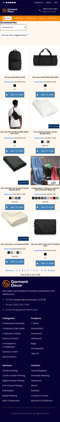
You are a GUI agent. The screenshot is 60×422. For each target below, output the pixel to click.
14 (42, 270)
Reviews (35, 390)
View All (35, 353)
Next (53, 270)
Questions (36, 380)
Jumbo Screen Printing (13, 375)
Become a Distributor (42, 400)
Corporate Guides (11, 333)
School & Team (10, 351)
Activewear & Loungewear (9, 345)
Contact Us (38, 3)
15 (45, 270)
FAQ (56, 3)
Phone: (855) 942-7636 (17, 304)
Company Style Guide (13, 328)
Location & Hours (39, 395)
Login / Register (51, 18)
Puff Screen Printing (12, 385)
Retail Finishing (9, 395)
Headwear (36, 338)
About (48, 3)
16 (48, 270)
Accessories (37, 348)
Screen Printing (10, 370)
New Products (9, 356)
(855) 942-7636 (49, 12)
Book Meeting (18, 18)
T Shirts (34, 323)
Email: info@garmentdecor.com (22, 309)
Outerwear (36, 333)
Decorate (8, 82)
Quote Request (31, 18)
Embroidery (8, 390)
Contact (41, 18)
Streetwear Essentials (13, 323)
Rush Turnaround (10, 400)
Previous (9, 270)
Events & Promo (10, 338)
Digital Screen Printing (13, 380)
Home (7, 18)
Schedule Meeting (40, 375)
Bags (33, 343)
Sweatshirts (37, 328)
